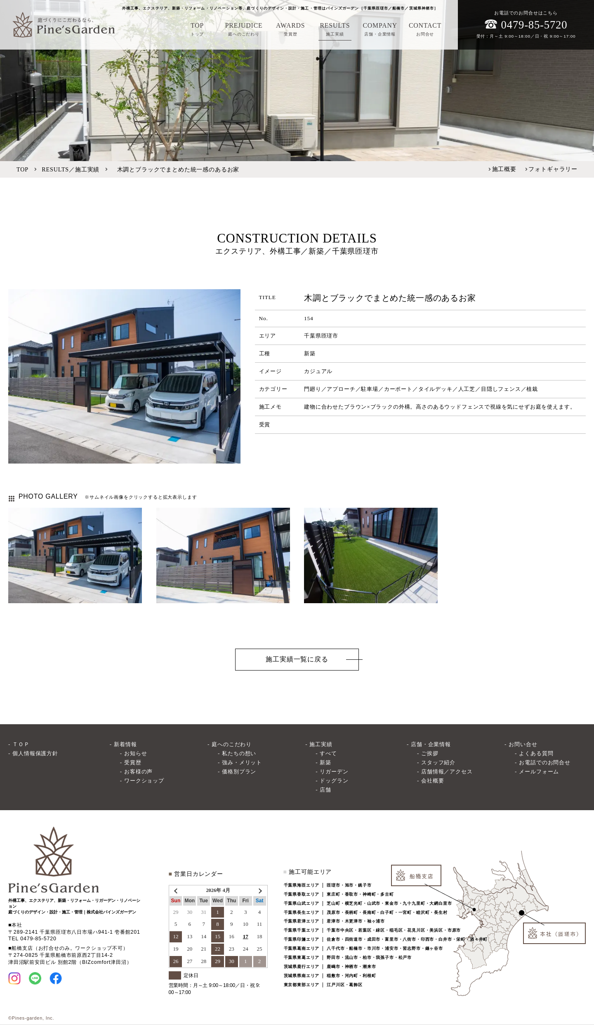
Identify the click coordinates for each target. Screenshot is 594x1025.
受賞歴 (132, 762)
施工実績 (320, 744)
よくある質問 (536, 753)
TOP (22, 169)
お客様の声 (138, 771)
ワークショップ (144, 781)
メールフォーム (539, 771)
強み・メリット (242, 762)
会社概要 (432, 781)
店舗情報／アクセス (447, 771)
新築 (325, 762)
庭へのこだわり (232, 744)
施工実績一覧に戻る (297, 659)
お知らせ (135, 753)
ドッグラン (334, 781)
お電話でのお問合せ (544, 762)
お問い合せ (523, 744)
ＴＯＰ (21, 744)
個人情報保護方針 (35, 753)
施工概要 (504, 169)
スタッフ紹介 (438, 762)
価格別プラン (239, 771)
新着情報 (125, 744)
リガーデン (334, 771)
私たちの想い (239, 753)
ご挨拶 (429, 753)
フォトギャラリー (553, 169)
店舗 (325, 790)
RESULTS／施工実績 (70, 169)
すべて (328, 753)
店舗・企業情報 (431, 744)
